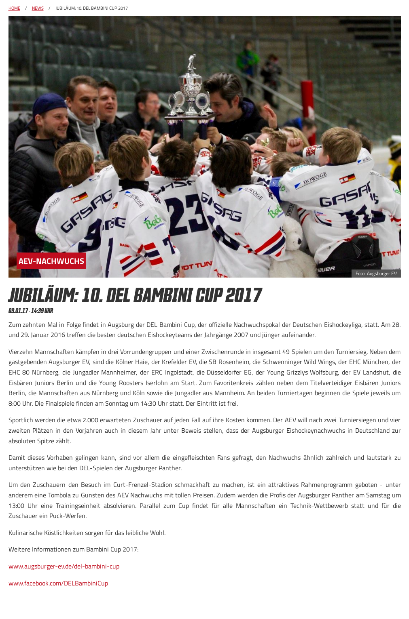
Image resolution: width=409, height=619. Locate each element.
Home (14, 8)
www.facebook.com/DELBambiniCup (58, 583)
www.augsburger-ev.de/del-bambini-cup (63, 566)
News (38, 8)
